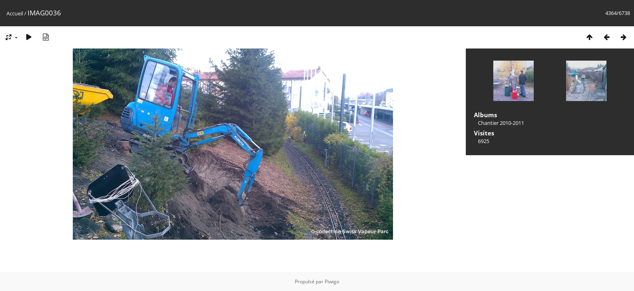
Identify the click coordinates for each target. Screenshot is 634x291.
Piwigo (332, 281)
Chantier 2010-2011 (501, 123)
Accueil (14, 13)
